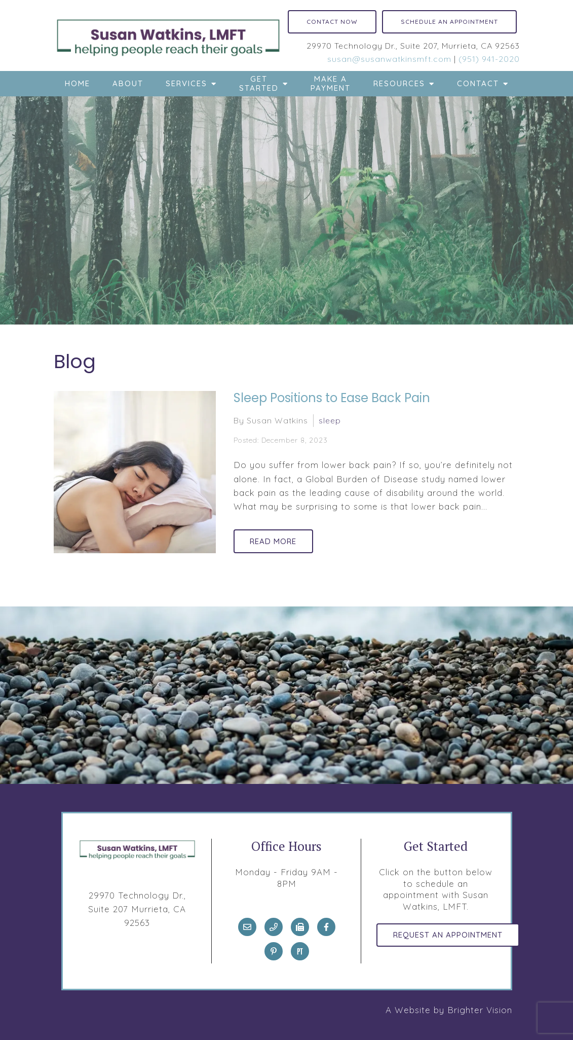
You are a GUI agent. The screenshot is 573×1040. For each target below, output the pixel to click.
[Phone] (273, 927)
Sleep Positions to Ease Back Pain (332, 397)
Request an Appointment (450, 936)
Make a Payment (331, 83)
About (127, 83)
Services (186, 83)
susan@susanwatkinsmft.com (389, 59)
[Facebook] (326, 927)
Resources (399, 83)
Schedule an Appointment (449, 21)
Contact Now (332, 21)
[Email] (247, 927)
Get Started (259, 83)
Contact (478, 83)
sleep (330, 420)
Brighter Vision (479, 1010)
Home (77, 83)
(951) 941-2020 (489, 59)
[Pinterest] (273, 951)
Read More (275, 541)
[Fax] (300, 927)
